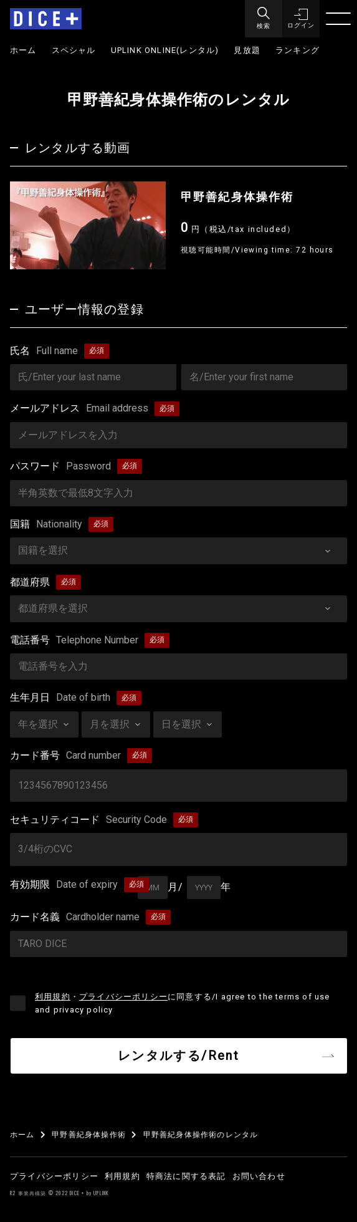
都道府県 (30, 582)
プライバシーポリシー (123, 996)
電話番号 (74, 640)
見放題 (247, 50)
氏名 (44, 351)
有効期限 (64, 885)
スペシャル (74, 50)
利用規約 (52, 996)
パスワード (60, 466)
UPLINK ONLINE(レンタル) (165, 50)
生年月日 (60, 698)
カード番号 (65, 756)
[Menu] (263, 18)
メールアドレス (79, 408)
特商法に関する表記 (186, 1176)
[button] (301, 18)
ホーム (23, 50)
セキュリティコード (88, 820)
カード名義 (75, 917)
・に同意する (182, 1003)
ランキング (297, 50)
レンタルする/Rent (178, 1055)
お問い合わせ (258, 1176)
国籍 (46, 524)
